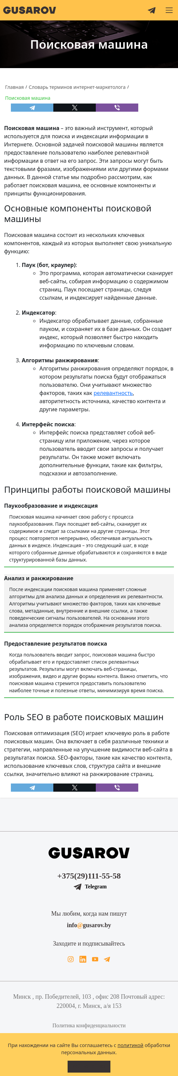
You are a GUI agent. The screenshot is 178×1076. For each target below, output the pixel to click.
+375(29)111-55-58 (89, 876)
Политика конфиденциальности (89, 1025)
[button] (169, 10)
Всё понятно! (89, 1066)
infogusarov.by (89, 925)
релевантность (113, 393)
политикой (130, 1045)
